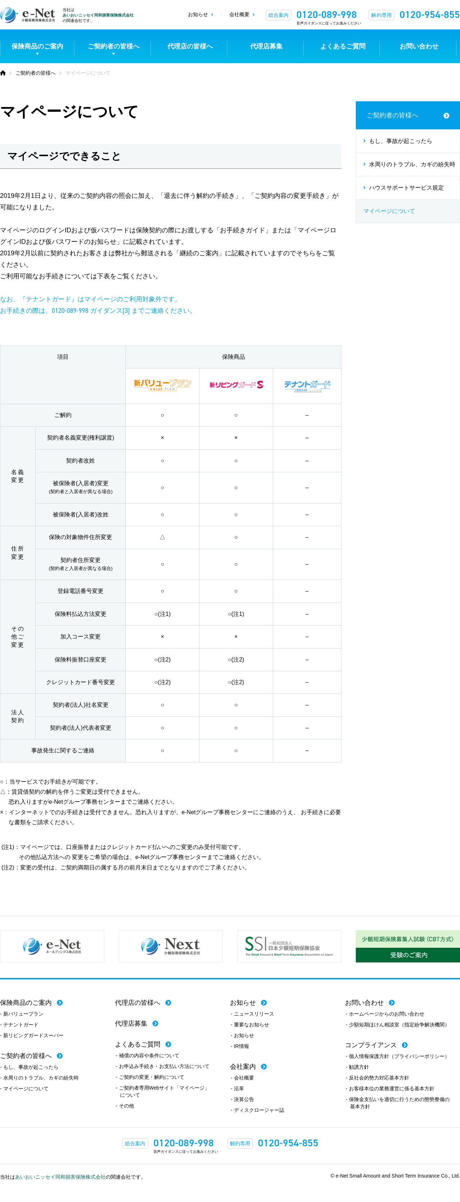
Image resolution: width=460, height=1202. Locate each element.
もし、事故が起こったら (400, 141)
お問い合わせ (419, 46)
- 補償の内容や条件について (147, 1055)
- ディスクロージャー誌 (257, 1110)
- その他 (125, 1106)
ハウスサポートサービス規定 (406, 188)
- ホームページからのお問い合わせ (385, 1014)
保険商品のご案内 (37, 46)
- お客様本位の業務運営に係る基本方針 (390, 1088)
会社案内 (243, 1066)
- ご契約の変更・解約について (150, 1077)
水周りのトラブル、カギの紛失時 (412, 164)
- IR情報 (240, 1046)
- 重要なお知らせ (250, 1024)
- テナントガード (19, 1024)
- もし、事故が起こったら (29, 1067)
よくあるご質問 (342, 46)
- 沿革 (237, 1088)
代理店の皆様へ (190, 46)
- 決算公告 (242, 1099)
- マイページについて (24, 1088)
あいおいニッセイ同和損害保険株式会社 (98, 15)
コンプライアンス (371, 1045)
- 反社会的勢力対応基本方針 (377, 1078)
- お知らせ (242, 1035)
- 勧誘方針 (357, 1067)
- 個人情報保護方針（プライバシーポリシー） (398, 1056)
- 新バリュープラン (21, 1014)
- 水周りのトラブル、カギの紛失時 (39, 1078)
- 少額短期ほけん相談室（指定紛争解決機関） (398, 1024)
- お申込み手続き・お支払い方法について (163, 1066)
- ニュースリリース (252, 1014)
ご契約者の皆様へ (113, 46)
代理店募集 (266, 46)
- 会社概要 (242, 1078)
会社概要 (239, 14)
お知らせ (198, 14)
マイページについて (389, 211)
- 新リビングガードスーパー (32, 1035)
